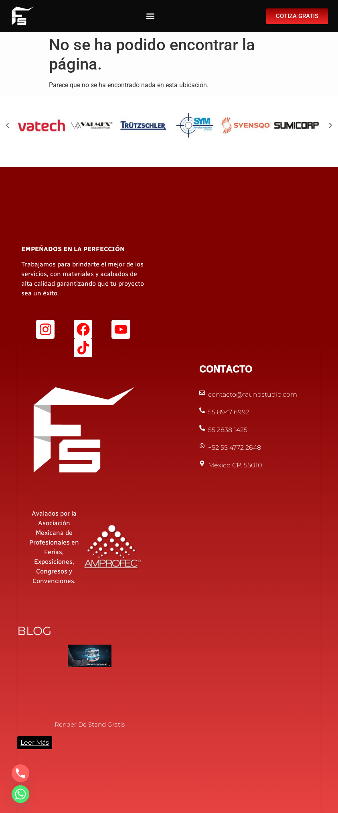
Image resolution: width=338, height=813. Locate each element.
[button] (150, 16)
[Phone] (20, 773)
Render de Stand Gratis (90, 724)
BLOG (34, 631)
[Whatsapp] (20, 794)
